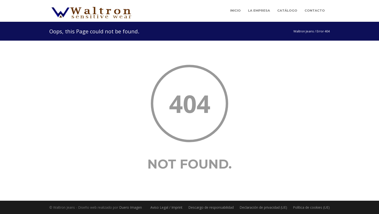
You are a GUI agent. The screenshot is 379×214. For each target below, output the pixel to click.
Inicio (235, 10)
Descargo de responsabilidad (211, 207)
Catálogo (287, 10)
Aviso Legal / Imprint (166, 207)
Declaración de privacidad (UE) (263, 207)
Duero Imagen (130, 207)
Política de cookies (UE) (311, 207)
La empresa (259, 10)
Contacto (315, 10)
